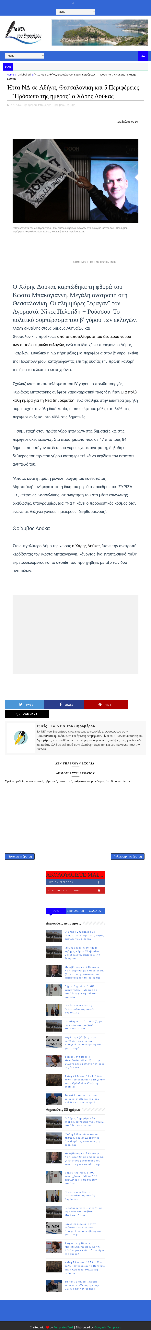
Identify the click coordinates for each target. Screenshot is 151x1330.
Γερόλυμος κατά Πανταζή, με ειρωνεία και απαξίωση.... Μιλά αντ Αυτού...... (83, 1016)
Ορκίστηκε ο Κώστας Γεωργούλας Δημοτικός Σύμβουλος (80, 1000)
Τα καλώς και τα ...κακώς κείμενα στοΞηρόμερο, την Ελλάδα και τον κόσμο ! (82, 1089)
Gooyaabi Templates (107, 1318)
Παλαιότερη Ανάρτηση (127, 847)
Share (60, 704)
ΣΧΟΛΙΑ (95, 901)
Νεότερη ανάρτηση (20, 847)
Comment (130, 704)
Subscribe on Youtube (76, 881)
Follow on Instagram (76, 889)
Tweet (25, 704)
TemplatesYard (63, 1318)
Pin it (95, 704)
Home (10, 74)
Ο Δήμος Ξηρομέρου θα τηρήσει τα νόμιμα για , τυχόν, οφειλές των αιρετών (84, 926)
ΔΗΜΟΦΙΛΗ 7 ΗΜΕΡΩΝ (75, 902)
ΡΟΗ (56, 901)
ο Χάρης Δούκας (86, 546)
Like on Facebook (76, 872)
